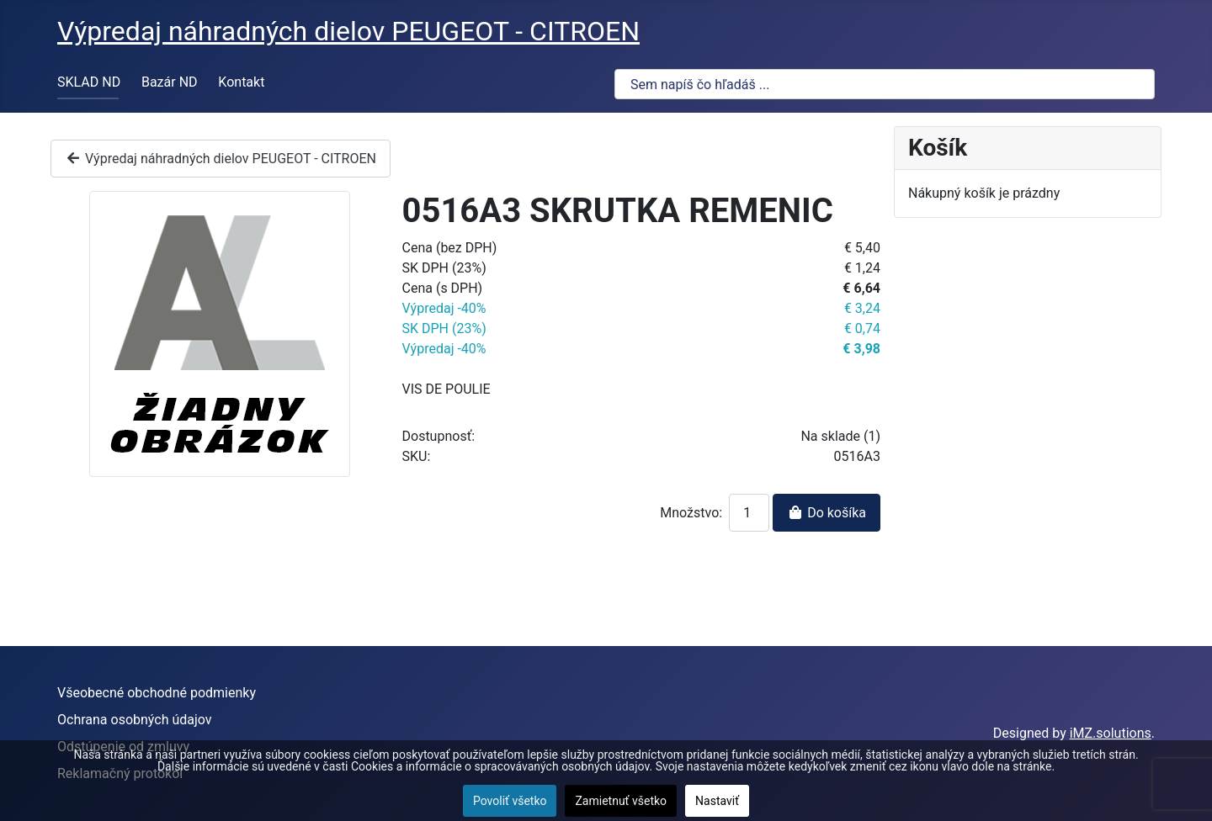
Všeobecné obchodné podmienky (156, 693)
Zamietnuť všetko (621, 801)
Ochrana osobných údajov (134, 720)
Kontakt (241, 82)
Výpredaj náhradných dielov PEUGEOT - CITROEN (220, 159)
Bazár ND (169, 82)
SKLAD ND (88, 82)
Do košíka (826, 513)
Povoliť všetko (510, 801)
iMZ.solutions (1110, 733)
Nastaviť (717, 801)
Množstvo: (691, 513)
